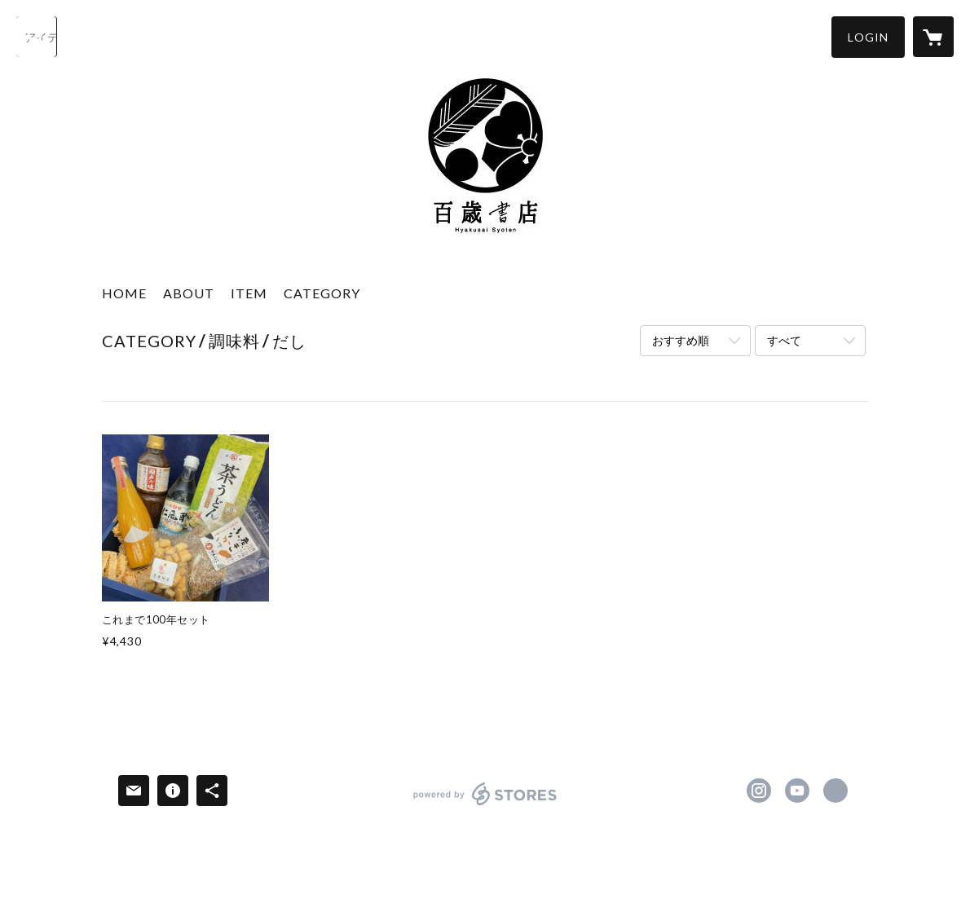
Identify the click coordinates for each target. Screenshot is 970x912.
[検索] (36, 36)
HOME (124, 293)
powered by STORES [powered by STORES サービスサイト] (485, 804)
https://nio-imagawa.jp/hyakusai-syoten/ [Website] (835, 790)
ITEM (249, 293)
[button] (868, 37)
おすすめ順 (680, 340)
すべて (784, 340)
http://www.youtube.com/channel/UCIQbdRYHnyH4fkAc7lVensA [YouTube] (797, 790)
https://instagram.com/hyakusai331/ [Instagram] (759, 790)
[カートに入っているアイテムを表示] (933, 36)
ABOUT (188, 293)
